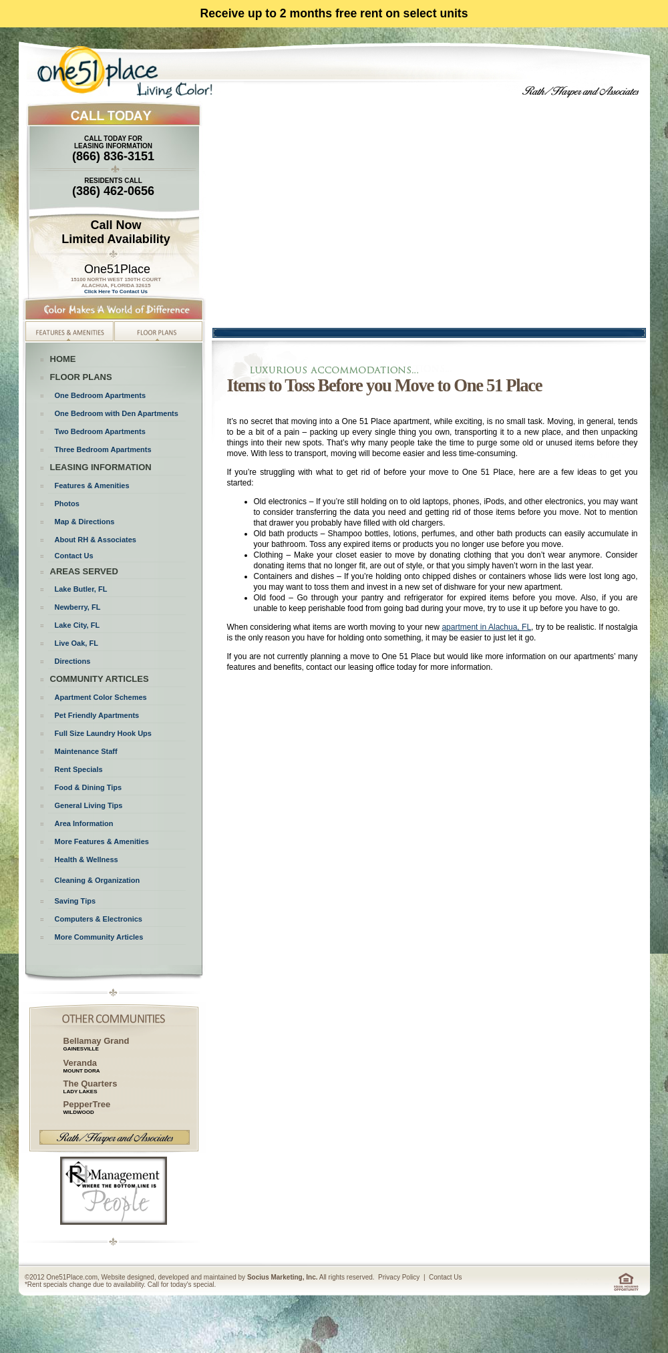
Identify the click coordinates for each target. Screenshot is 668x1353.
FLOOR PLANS (81, 377)
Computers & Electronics (98, 919)
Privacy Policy (399, 1277)
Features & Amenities (92, 485)
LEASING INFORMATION (101, 467)
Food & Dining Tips (88, 787)
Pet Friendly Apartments (97, 715)
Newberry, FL (78, 607)
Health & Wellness (86, 859)
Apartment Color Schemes (101, 697)
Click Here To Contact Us (116, 291)
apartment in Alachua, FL (486, 627)
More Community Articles (99, 937)
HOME (63, 359)
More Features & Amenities (102, 841)
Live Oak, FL (76, 643)
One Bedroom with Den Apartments (116, 413)
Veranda (80, 1063)
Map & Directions (85, 522)
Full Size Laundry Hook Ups (103, 733)
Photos (67, 504)
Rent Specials (79, 769)
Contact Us (74, 556)
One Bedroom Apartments (100, 395)
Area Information (84, 823)
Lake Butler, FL (81, 589)
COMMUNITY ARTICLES (99, 679)
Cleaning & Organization (97, 880)
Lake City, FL (77, 625)
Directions (73, 661)
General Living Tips (89, 805)
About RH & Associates (95, 540)
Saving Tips (75, 901)
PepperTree (87, 1107)
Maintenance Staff (86, 751)
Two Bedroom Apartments (100, 431)
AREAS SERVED (84, 571)
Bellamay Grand (96, 1044)
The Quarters (90, 1087)
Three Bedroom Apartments (103, 449)
